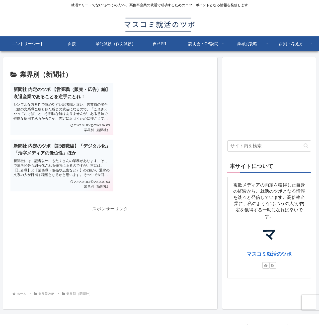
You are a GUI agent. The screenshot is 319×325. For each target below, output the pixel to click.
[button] (306, 146)
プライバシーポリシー (267, 309)
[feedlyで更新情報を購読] (265, 265)
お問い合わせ (300, 309)
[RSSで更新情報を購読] (272, 265)
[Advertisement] (110, 192)
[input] (269, 146)
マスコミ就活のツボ (269, 254)
